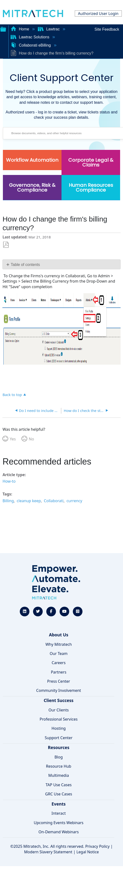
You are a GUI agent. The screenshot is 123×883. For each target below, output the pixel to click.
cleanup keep (29, 500)
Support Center (58, 737)
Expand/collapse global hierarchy (3, 28)
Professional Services (59, 719)
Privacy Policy (97, 846)
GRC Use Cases (58, 794)
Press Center (58, 681)
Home (20, 29)
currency (74, 500)
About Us (58, 635)
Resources (58, 747)
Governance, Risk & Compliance (32, 187)
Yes (13, 439)
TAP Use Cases (59, 784)
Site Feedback (107, 29)
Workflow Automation (32, 160)
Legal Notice (87, 852)
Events (59, 804)
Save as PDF (6, 245)
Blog (59, 757)
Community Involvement (58, 690)
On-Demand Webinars (59, 831)
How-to (8, 481)
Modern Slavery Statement (48, 852)
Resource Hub (58, 766)
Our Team (59, 653)
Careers (59, 662)
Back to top (12, 394)
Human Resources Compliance (91, 187)
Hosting (59, 728)
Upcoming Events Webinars (58, 822)
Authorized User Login (98, 13)
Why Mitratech (58, 644)
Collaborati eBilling (31, 45)
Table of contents (25, 265)
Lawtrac (49, 29)
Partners (58, 672)
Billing (8, 500)
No (31, 439)
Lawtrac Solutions (30, 37)
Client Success (58, 700)
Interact (59, 813)
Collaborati (54, 500)
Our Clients (58, 710)
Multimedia (58, 775)
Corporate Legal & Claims (90, 162)
